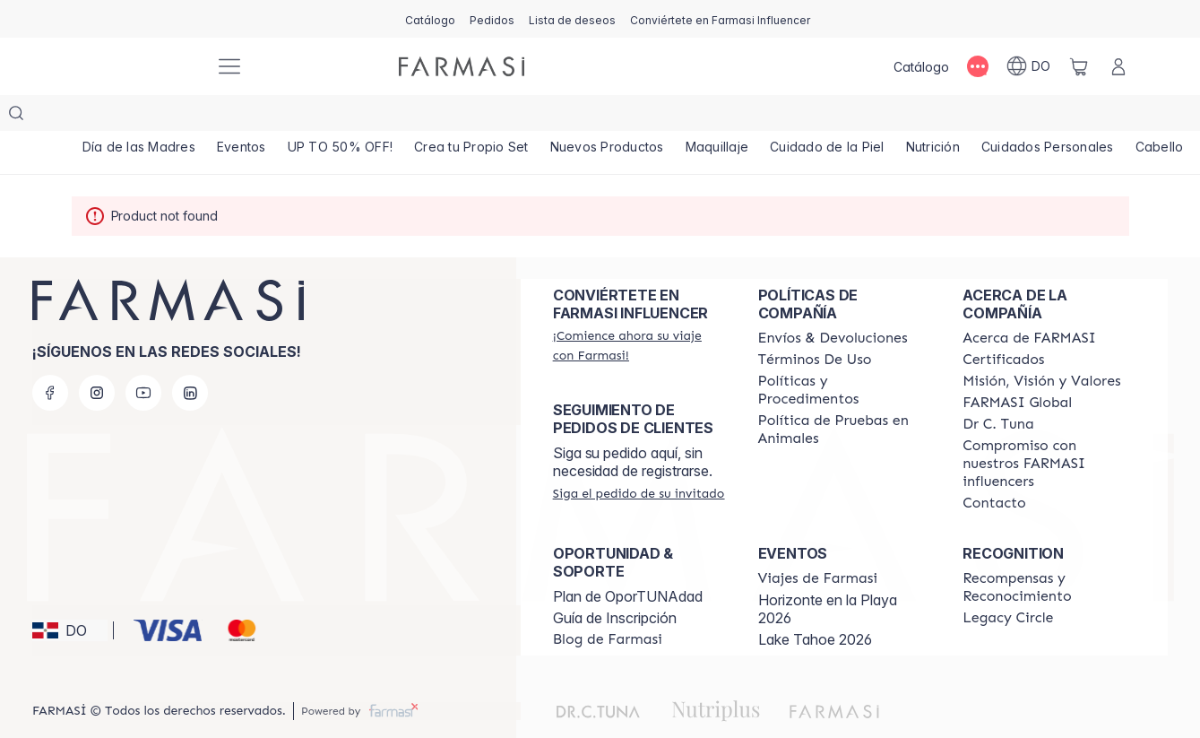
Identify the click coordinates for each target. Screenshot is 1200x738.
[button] (70, 594)
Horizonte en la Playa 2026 (827, 573)
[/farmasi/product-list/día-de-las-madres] (139, 116)
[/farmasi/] (134, 66)
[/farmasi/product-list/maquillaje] (717, 116)
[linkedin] (190, 357)
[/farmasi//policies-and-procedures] (844, 354)
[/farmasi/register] (492, 19)
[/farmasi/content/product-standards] (1003, 324)
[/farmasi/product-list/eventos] (241, 116)
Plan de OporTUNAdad (628, 560)
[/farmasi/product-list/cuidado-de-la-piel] (827, 116)
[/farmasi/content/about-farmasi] (1029, 302)
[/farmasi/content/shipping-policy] (833, 302)
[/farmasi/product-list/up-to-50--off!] (340, 116)
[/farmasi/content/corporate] (1017, 367)
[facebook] (50, 357)
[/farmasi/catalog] (430, 19)
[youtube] (143, 357)
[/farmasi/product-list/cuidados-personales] (1048, 116)
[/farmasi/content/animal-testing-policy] (844, 394)
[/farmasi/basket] (1079, 66)
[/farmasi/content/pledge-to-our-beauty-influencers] (998, 388)
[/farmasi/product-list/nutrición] (933, 116)
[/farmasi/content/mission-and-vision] (1041, 345)
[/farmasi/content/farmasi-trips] (818, 542)
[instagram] (97, 357)
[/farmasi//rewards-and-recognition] (1049, 551)
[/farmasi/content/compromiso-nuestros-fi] (1049, 428)
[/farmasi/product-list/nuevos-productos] (607, 116)
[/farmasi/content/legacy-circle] (1008, 582)
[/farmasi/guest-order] (639, 457)
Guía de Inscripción (615, 582)
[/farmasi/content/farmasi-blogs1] (607, 603)
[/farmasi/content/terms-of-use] (815, 324)
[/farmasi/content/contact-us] (994, 467)
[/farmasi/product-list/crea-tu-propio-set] (471, 116)
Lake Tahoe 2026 (815, 603)
